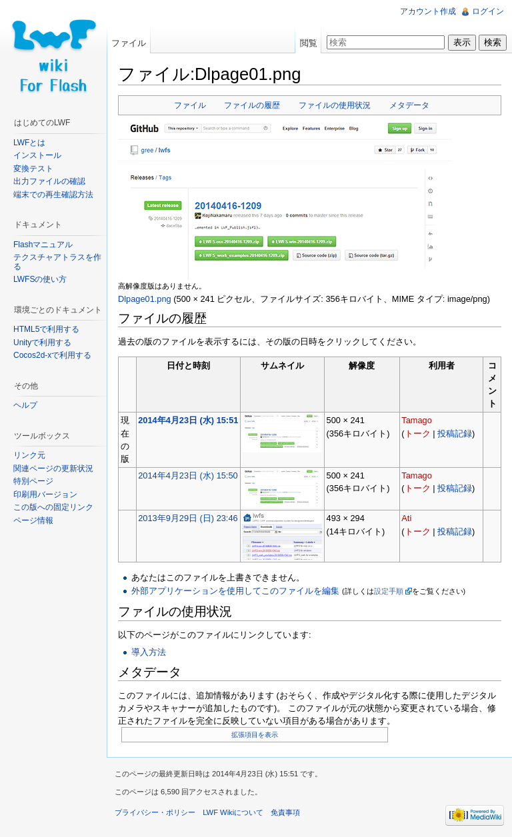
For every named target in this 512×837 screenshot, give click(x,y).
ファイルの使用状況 (335, 105)
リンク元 (29, 455)
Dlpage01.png (144, 299)
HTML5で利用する (46, 329)
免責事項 (285, 812)
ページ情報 (33, 520)
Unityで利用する (42, 342)
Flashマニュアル (43, 244)
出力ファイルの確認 (49, 181)
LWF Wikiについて (233, 812)
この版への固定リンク (53, 507)
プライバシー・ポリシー (155, 812)
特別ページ (33, 481)
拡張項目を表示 (254, 734)
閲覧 (308, 43)
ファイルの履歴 (252, 105)
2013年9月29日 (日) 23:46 (187, 518)
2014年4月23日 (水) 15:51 (188, 420)
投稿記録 (454, 433)
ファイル (190, 105)
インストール (37, 155)
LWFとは (29, 142)
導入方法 (148, 652)
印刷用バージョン (45, 494)
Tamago (416, 420)
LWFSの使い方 (40, 279)
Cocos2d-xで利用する (52, 355)
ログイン (488, 11)
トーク (418, 433)
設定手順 (388, 591)
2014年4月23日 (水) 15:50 (187, 475)
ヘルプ (25, 405)
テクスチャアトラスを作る (57, 262)
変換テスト (33, 168)
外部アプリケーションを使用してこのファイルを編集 (235, 591)
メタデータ (409, 105)
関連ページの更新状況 (53, 468)
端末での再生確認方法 (53, 194)
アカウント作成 (428, 11)
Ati (406, 518)
